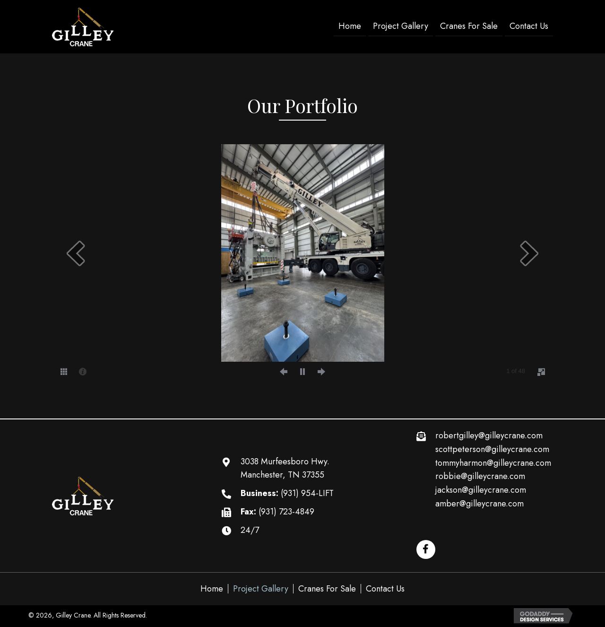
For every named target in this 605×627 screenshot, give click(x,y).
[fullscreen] (541, 371)
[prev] (75, 253)
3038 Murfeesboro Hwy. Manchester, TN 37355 (285, 468)
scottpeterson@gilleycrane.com (492, 449)
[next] (529, 253)
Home (211, 588)
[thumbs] (63, 371)
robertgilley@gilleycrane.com (489, 435)
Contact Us (385, 588)
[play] (302, 371)
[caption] (82, 371)
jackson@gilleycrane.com (480, 490)
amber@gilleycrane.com (479, 503)
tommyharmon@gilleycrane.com (493, 463)
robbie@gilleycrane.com (480, 476)
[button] (425, 549)
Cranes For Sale (327, 588)
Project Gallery (260, 588)
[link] (350, 26)
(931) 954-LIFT (307, 493)
